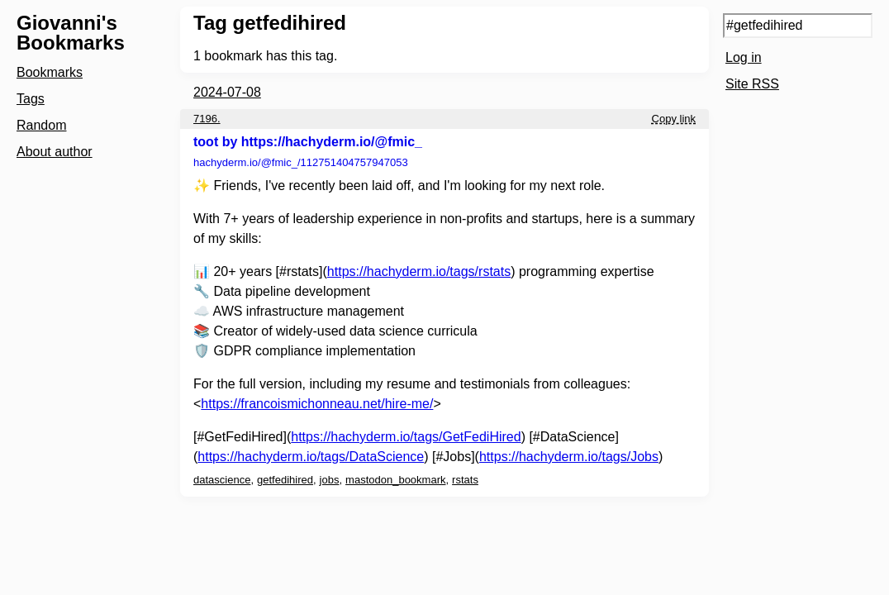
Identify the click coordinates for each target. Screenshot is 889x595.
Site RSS (752, 84)
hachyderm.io (300, 162)
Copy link (674, 118)
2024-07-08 (227, 92)
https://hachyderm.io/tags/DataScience (310, 457)
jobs (330, 480)
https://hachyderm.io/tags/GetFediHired (406, 437)
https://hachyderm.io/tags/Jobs (568, 457)
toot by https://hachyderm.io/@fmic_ (307, 142)
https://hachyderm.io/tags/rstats (419, 271)
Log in (743, 57)
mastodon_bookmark (395, 480)
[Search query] (797, 25)
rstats (465, 480)
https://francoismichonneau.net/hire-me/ (317, 404)
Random (41, 125)
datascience (221, 480)
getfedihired (285, 480)
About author (55, 152)
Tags (31, 99)
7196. (207, 118)
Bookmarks (50, 72)
